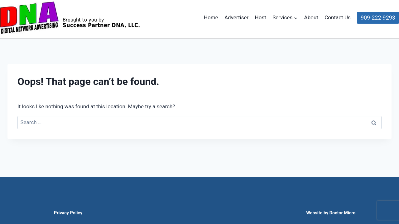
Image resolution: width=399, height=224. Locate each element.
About (311, 17)
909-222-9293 (378, 17)
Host (260, 17)
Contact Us (337, 17)
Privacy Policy (68, 213)
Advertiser (236, 17)
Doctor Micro (342, 213)
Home (211, 17)
